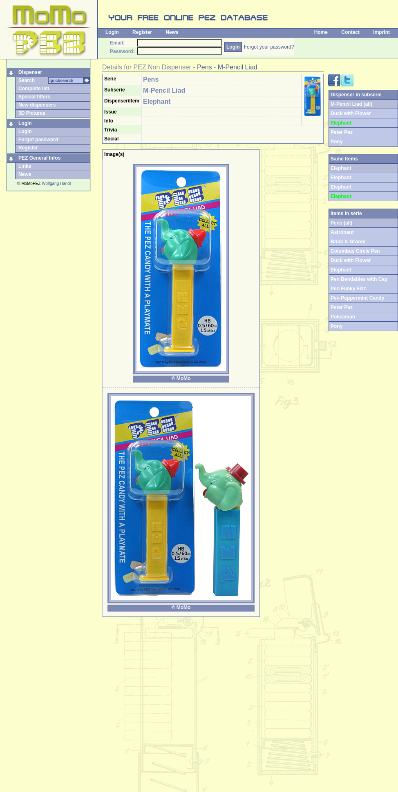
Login (112, 32)
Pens (204, 67)
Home (321, 32)
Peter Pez (342, 132)
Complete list (33, 88)
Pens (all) (341, 223)
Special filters (34, 97)
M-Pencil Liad (237, 67)
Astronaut (342, 232)
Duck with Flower (351, 113)
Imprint (381, 32)
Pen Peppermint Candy (357, 298)
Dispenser (30, 72)
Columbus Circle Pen (355, 251)
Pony (336, 142)
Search (26, 80)
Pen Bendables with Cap (359, 279)
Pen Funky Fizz (348, 288)
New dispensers (37, 105)
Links (24, 166)
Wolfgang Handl (56, 183)
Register (142, 32)
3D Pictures (31, 113)
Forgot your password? (269, 47)
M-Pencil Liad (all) (351, 104)
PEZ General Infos (39, 158)
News (171, 32)
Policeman (343, 317)
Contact (350, 32)
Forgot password (38, 139)
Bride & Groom (348, 242)
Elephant (341, 177)
